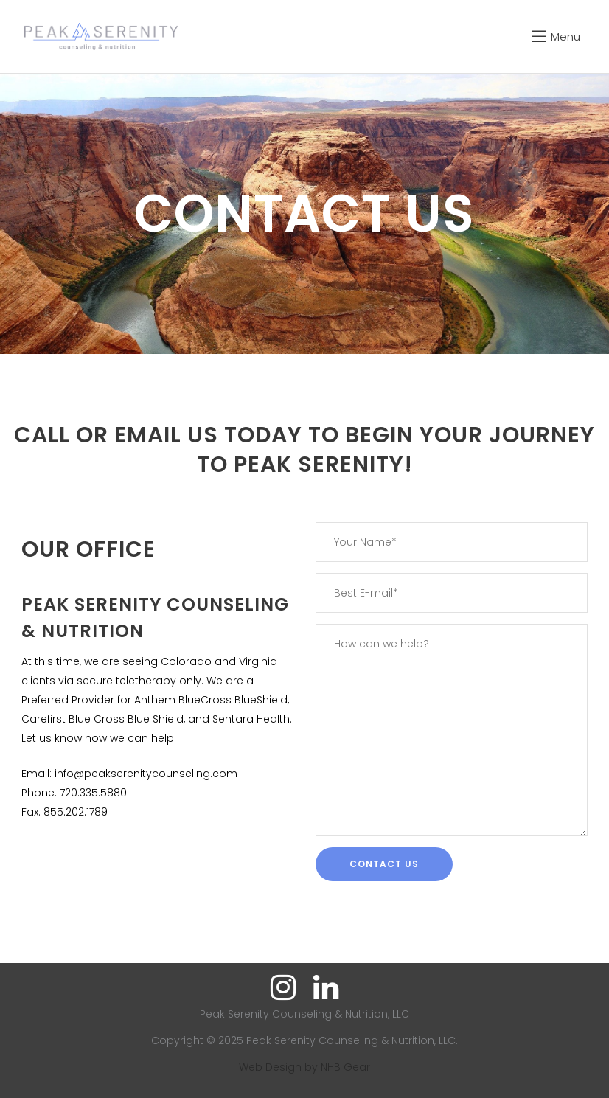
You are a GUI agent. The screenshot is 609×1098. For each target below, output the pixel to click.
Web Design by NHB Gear (304, 1067)
